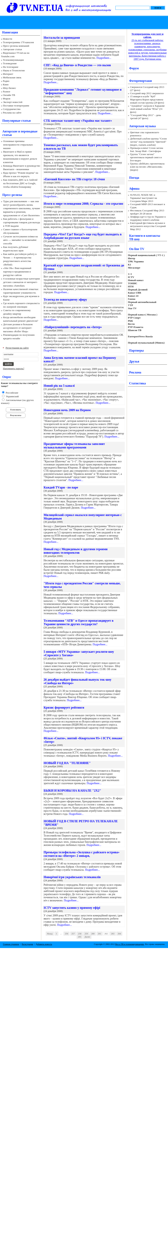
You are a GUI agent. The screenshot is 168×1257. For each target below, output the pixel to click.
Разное (6, 91)
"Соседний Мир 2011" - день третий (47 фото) (145, 117)
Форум (6, 98)
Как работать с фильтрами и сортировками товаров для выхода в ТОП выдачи (21, 222)
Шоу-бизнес (9, 88)
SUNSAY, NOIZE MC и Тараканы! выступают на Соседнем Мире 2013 (143, 198)
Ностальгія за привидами (62, 37)
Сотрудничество (12, 109)
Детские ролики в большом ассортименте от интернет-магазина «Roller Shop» (18, 328)
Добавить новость (44, 944)
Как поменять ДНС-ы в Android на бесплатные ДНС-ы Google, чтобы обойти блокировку (20, 183)
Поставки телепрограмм (16, 105)
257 (73, 933)
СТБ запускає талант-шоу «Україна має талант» (78, 120)
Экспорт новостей (12, 102)
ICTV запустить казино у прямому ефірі (72, 907)
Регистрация (27, 944)
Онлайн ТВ (9, 95)
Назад (50, 933)
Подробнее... (103, 57)
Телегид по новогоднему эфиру (65, 299)
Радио (6, 80)
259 (86, 933)
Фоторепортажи (140, 80)
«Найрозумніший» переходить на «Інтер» (73, 327)
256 (66, 933)
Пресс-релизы (12, 194)
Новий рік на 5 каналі (59, 385)
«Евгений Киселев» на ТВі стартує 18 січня (74, 179)
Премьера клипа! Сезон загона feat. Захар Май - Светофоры (146, 149)
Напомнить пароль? (13, 368)
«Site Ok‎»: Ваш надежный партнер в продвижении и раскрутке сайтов (17, 272)
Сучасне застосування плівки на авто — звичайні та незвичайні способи (20, 240)
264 (119, 933)
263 (112, 933)
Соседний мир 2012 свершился (147, 93)
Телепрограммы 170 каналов (18, 42)
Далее (87, 937)
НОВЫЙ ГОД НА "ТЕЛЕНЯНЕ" (67, 763)
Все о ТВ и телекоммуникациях (129, 944)
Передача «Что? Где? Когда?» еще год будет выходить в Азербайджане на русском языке (83, 236)
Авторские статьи (12, 49)
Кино (6, 84)
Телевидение (10, 63)
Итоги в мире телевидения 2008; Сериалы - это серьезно (83, 203)
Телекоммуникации (13, 59)
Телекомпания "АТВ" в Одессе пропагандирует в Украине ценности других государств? (78, 622)
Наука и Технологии (14, 70)
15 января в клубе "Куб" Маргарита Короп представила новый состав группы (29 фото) (147, 99)
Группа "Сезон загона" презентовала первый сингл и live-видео (146, 157)
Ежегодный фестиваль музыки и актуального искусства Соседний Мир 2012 (148, 226)
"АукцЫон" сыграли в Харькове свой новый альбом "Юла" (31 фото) (147, 108)
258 (79, 933)
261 (99, 933)
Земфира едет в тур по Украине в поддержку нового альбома (148, 218)
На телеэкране (10, 66)
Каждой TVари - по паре (61, 487)
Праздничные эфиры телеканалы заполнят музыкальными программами (74, 445)
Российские (11, 392)
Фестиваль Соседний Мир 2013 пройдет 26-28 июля (147, 212)
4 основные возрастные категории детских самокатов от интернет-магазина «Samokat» (21, 282)
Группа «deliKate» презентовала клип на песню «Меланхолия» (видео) (147, 166)
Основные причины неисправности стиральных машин (18, 145)
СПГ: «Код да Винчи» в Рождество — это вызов (77, 65)
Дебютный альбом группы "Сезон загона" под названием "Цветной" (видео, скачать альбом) (148, 141)
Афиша (134, 188)
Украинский (12, 396)
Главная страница (11, 944)
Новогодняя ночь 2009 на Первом (67, 410)
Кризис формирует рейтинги (64, 707)
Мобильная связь (12, 77)
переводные (29, 131)
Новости (7, 38)
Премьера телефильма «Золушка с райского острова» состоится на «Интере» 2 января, (81, 854)
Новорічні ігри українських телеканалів (72, 877)
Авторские (9, 131)
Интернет (8, 73)
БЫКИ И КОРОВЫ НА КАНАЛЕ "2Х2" (72, 790)
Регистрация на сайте (17, 347)
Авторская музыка (142, 126)
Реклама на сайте (12, 112)
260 (93, 933)
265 (79, 937)
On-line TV (136, 249)
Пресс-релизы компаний (16, 45)
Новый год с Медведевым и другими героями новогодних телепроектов (76, 550)
